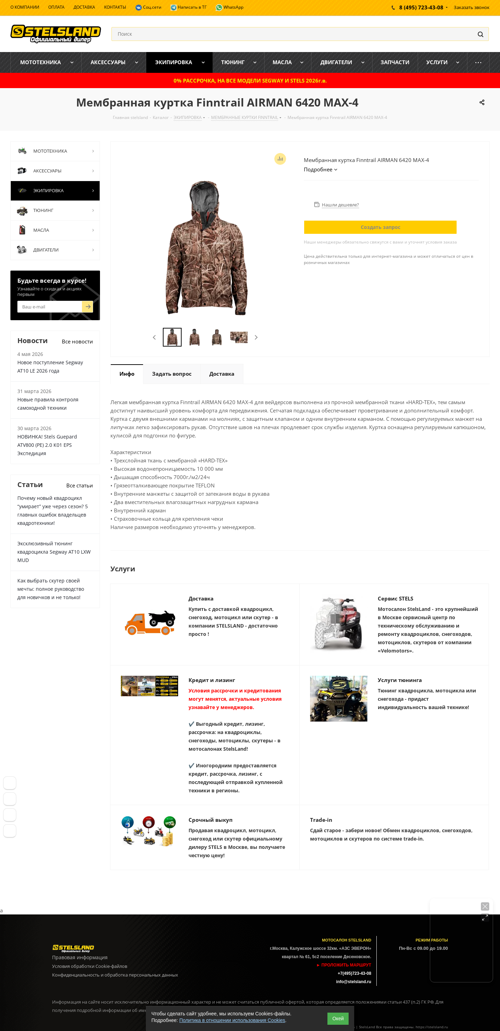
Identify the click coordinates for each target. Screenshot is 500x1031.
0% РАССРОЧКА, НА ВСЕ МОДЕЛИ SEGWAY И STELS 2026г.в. (250, 80)
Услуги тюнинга (400, 679)
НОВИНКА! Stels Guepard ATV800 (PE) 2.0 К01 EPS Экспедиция (47, 445)
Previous (155, 337)
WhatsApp (229, 7)
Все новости (77, 341)
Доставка (201, 598)
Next (256, 337)
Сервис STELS (395, 598)
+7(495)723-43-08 (354, 973)
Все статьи (79, 485)
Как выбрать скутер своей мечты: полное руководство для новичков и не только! (50, 588)
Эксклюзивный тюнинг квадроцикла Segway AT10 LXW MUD (54, 551)
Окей (338, 1018)
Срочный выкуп (211, 819)
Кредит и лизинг (212, 679)
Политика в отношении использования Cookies (232, 1020)
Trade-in (321, 819)
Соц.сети (148, 7)
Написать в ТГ (188, 7)
